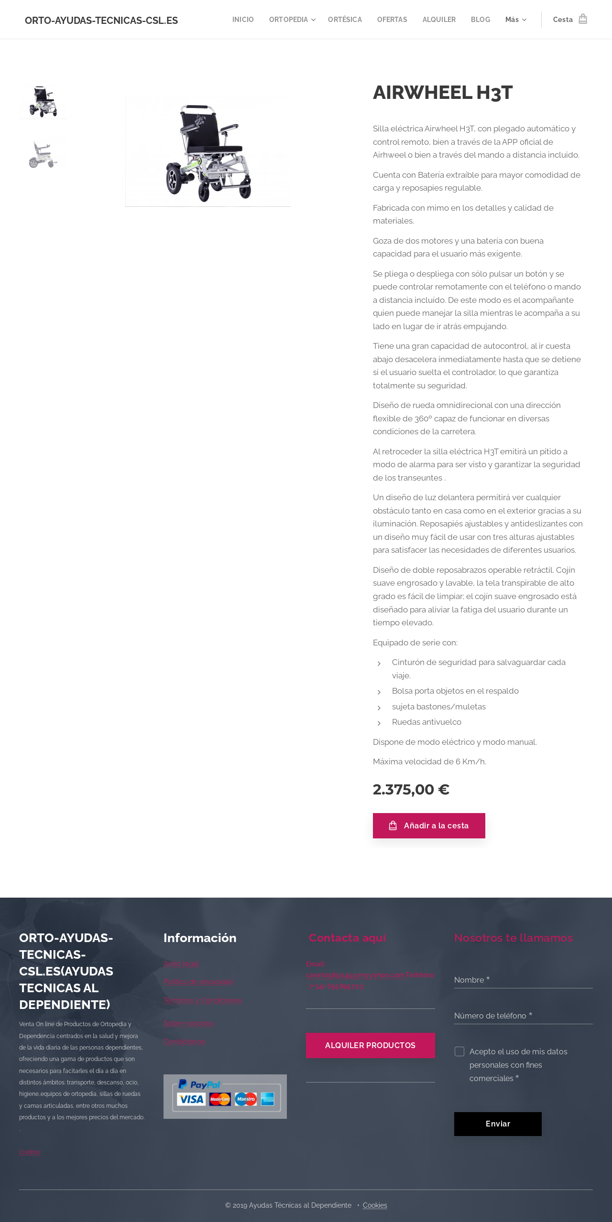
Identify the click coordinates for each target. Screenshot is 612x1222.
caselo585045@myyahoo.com (355, 975)
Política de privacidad (198, 982)
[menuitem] (235, 20)
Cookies (375, 1205)
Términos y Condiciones (203, 1000)
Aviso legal (181, 963)
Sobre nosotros (189, 1023)
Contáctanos (184, 1042)
